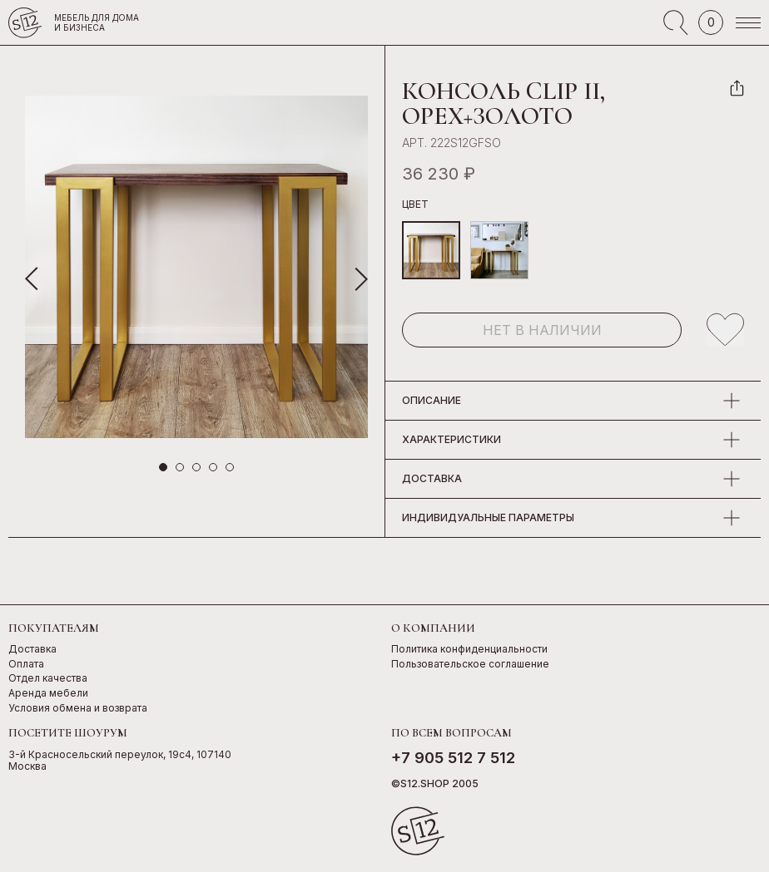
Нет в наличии (542, 330)
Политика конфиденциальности (469, 649)
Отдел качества (47, 678)
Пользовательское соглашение (470, 664)
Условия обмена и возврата (77, 708)
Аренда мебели (48, 693)
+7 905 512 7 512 (453, 757)
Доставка (32, 649)
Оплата (26, 664)
